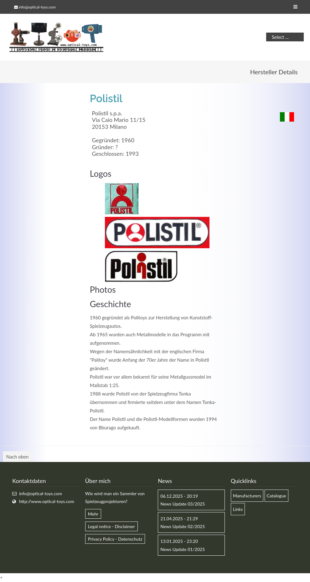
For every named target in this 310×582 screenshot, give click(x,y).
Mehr (93, 513)
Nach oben (17, 456)
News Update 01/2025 (182, 549)
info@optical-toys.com (37, 7)
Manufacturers (247, 495)
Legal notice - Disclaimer (111, 526)
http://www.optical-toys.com (46, 501)
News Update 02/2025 (182, 526)
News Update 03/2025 (182, 503)
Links (238, 509)
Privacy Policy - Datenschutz (115, 539)
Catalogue (276, 495)
